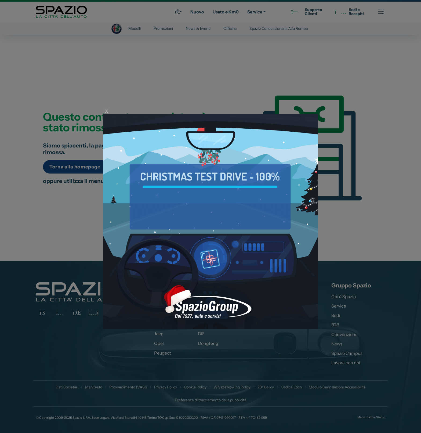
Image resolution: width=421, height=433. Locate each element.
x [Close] (106, 110)
